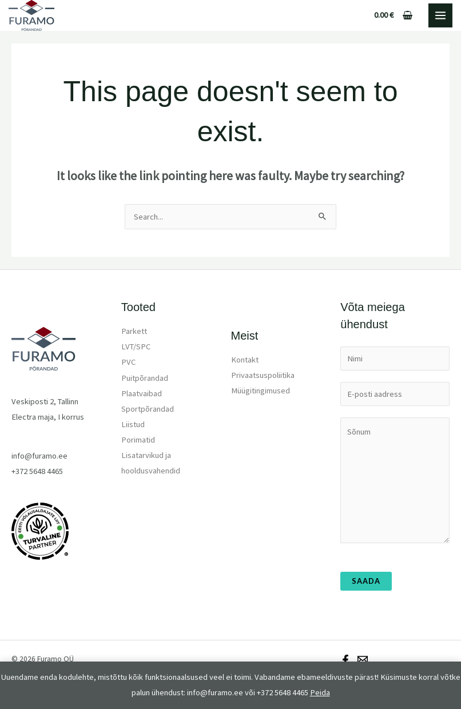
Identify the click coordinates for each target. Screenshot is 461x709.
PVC (128, 362)
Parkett (134, 331)
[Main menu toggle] (440, 15)
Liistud (133, 424)
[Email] (362, 660)
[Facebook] (345, 660)
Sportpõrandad (147, 409)
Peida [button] (320, 692)
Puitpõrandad (144, 378)
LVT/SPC (135, 346)
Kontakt (245, 359)
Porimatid (138, 440)
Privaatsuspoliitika (263, 375)
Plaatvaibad (141, 393)
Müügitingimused (260, 390)
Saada (366, 580)
